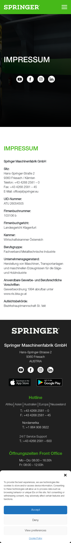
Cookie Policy (35, 538)
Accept (35, 510)
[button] (65, 475)
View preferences (35, 530)
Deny (35, 520)
